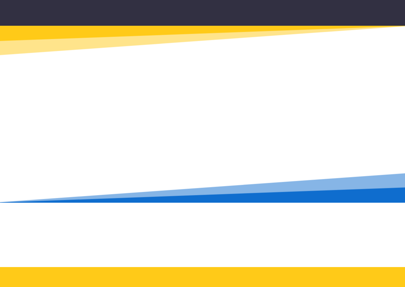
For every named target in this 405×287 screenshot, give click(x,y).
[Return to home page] (210, 15)
